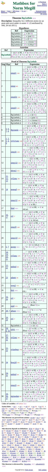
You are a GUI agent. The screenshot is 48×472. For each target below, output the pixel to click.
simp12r (14, 163)
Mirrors (3, 11)
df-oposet (5, 457)
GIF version (43, 14)
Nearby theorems (42, 5)
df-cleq (33, 433)
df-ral (25, 435)
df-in (16, 439)
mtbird (13, 267)
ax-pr (34, 424)
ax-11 (22, 422)
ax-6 (30, 420)
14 (7, 189)
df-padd (14, 461)
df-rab (12, 437)
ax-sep (10, 424)
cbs (36, 411)
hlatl (12, 208)
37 (7, 398)
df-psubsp (38, 459)
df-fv (30, 449)
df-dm (32, 445)
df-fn (36, 447)
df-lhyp (24, 461)
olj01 (13, 329)
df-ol (14, 457)
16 (7, 215)
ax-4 (16, 420)
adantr (13, 278)
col (31, 413)
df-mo (9, 433)
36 (7, 396)
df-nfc (10, 435)
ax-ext (38, 422)
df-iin (4, 443)
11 (7, 176)
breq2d (14, 362)
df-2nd (38, 451)
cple (4, 413)
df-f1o (22, 449)
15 (7, 265)
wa (33, 406)
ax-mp (32, 418)
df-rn (39, 445)
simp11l (14, 200)
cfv (10, 411)
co (27, 411)
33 (7, 351)
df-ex (31, 431)
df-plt (22, 453)
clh (39, 415)
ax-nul (18, 424)
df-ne (17, 435)
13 (7, 181)
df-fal (24, 431)
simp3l (14, 227)
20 (7, 257)
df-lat (30, 455)
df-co (24, 445)
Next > (44, 4)
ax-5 (23, 420)
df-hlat (28, 459)
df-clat (39, 455)
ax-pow (26, 424)
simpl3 (14, 108)
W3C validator (43, 470)
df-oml (23, 457)
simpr (13, 86)
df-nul (31, 439)
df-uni (31, 441)
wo (40, 406)
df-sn (9, 441)
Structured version (41, 11)
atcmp (13, 247)
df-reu (4, 437)
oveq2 (13, 285)
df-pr (16, 441)
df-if (38, 439)
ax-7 (37, 420)
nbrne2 (14, 171)
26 (7, 299)
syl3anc (14, 256)
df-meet (13, 455)
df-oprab (12, 451)
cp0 (22, 413)
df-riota (38, 449)
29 (7, 320)
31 (9, 331)
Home (9, 11)
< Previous (42, 2)
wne (29, 409)
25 (7, 348)
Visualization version (40, 12)
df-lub (30, 453)
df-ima (12, 447)
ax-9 (7, 422)
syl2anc (14, 178)
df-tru (16, 431)
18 (7, 252)
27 (7, 335)
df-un (9, 439)
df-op (24, 441)
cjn (15, 413)
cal (19, 415)
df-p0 (22, 455)
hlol (12, 290)
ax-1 (38, 418)
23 (7, 278)
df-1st (30, 451)
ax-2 (42, 418)
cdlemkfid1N (40, 464)
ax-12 (30, 422)
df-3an (8, 431)
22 (7, 268)
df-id (35, 443)
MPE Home (16, 11)
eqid (12, 306)
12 (7, 178)
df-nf (38, 431)
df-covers (33, 457)
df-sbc (27, 437)
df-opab (19, 443)
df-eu (16, 433)
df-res (4, 447)
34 (7, 362)
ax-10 (15, 422)
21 (7, 259)
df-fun (28, 447)
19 (7, 255)
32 (7, 340)
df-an (37, 429)
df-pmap (5, 461)
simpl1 (14, 73)
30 (7, 337)
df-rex (33, 435)
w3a (3, 409)
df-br (11, 443)
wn (14, 406)
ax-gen (9, 420)
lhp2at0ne (27, 464)
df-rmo (41, 435)
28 (7, 311)
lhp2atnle (15, 130)
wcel (21, 409)
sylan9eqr (15, 349)
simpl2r (14, 97)
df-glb (39, 453)
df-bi (30, 429)
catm (8, 415)
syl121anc (15, 141)
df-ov (4, 451)
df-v (19, 437)
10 (7, 394)
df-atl (10, 459)
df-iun (39, 441)
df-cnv (17, 445)
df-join (4, 455)
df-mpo (21, 451)
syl (12, 216)
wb (26, 406)
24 (7, 373)
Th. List (24, 11)
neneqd (14, 189)
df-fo (15, 449)
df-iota (20, 447)
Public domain (29, 470)
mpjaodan (15, 396)
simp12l (14, 238)
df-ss (23, 439)
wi (20, 406)
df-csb (35, 437)
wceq (12, 409)
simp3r (14, 152)
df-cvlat (18, 459)
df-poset (13, 453)
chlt (28, 415)
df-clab (24, 433)
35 (7, 375)
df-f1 (7, 449)
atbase (13, 311)
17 (7, 217)
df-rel (9, 445)
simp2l (14, 385)
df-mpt (28, 443)
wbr (3, 411)
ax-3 (3, 420)
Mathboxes (4, 12)
